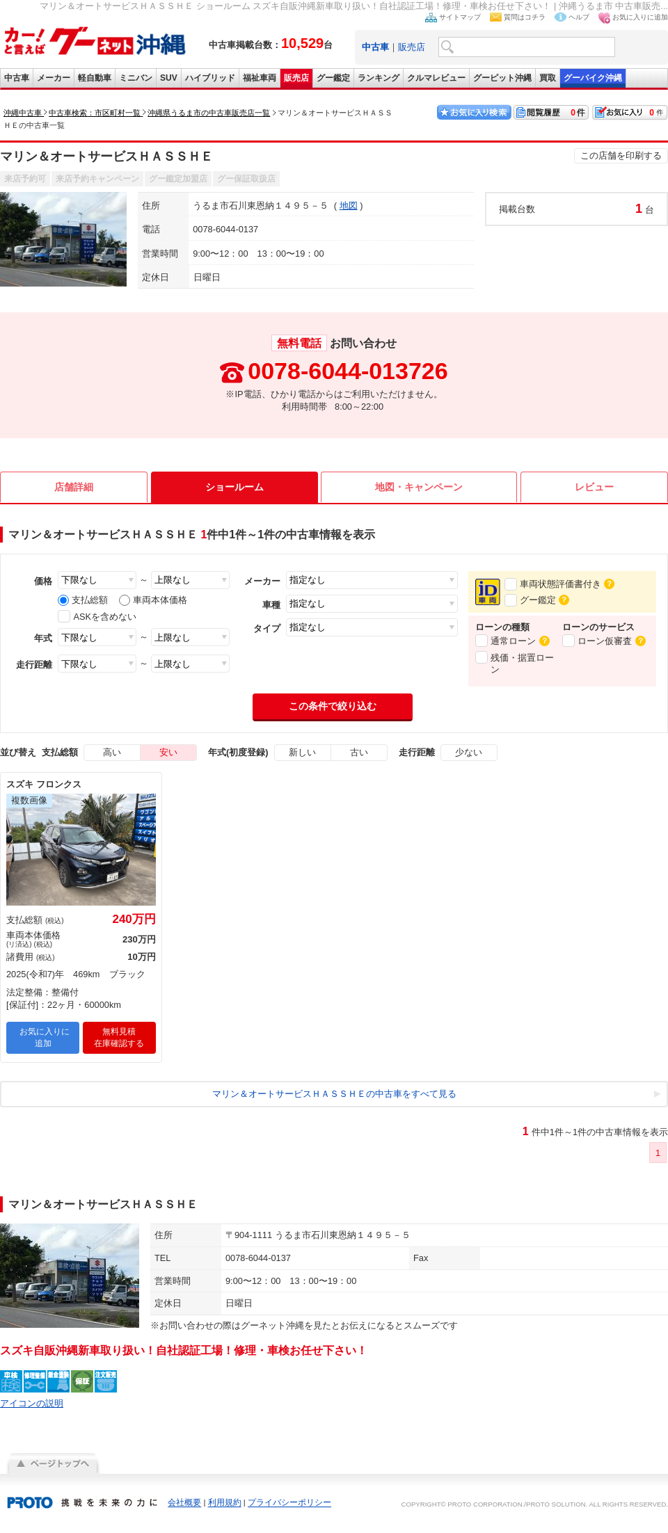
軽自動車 (94, 78)
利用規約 (224, 1509)
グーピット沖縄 (502, 78)
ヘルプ (578, 17)
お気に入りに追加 (640, 17)
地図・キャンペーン (419, 486)
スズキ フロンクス (43, 790)
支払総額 (83, 600)
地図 (349, 205)
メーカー (53, 78)
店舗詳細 (73, 486)
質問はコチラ (525, 17)
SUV (168, 78)
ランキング (378, 78)
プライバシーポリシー (289, 1509)
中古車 (16, 78)
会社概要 (184, 1509)
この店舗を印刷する (621, 155)
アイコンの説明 (31, 1409)
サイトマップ (460, 17)
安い (168, 758)
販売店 (411, 47)
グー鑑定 (333, 78)
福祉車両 (259, 78)
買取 (547, 78)
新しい (302, 758)
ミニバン (135, 78)
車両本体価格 (153, 600)
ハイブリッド (210, 78)
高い (112, 758)
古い (359, 758)
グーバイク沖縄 (593, 78)
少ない (468, 758)
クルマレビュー (436, 78)
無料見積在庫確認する (119, 1043)
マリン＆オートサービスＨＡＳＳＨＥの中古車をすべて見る (334, 1100)
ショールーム (234, 486)
